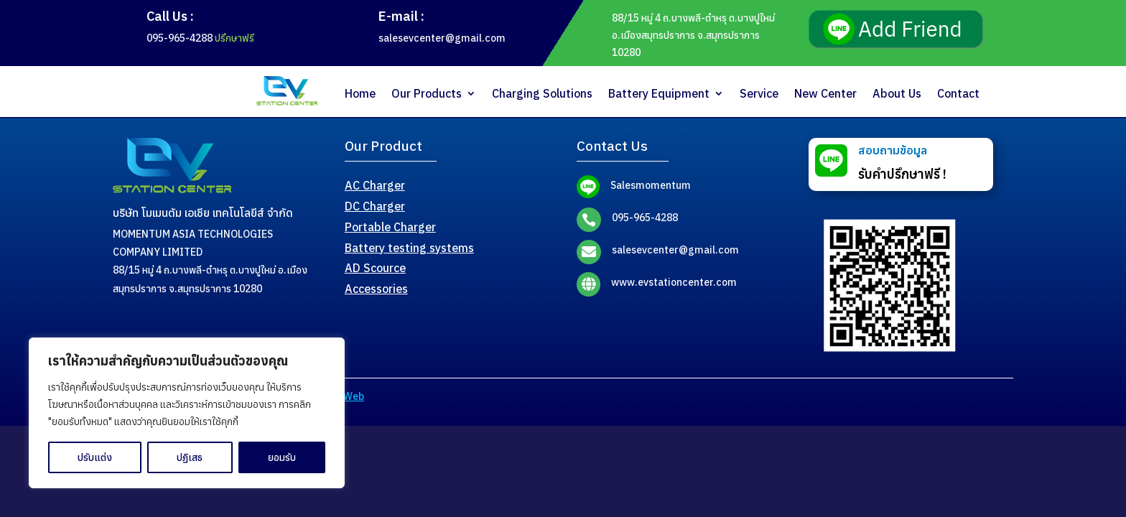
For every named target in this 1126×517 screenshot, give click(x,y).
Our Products (426, 94)
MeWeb (345, 396)
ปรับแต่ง (95, 457)
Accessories (376, 288)
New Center (825, 94)
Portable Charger (390, 227)
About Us (897, 94)
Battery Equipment (658, 94)
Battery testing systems (409, 248)
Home (360, 94)
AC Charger (375, 185)
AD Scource (375, 268)
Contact (958, 94)
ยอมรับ (282, 457)
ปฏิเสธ (190, 457)
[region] (187, 412)
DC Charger (375, 206)
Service (759, 94)
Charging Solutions (542, 94)
